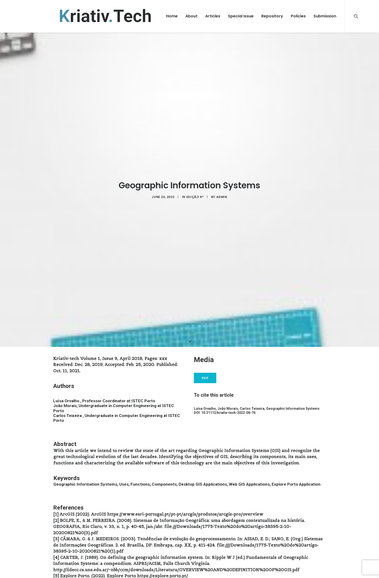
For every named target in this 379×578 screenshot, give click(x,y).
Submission (324, 16)
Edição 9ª (195, 193)
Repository (272, 16)
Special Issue (241, 16)
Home (172, 16)
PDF (205, 371)
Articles (212, 16)
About (191, 16)
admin (221, 193)
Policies (298, 16)
